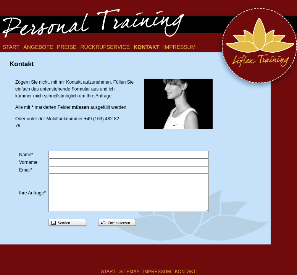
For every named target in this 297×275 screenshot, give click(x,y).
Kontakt (146, 47)
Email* (27, 170)
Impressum (179, 47)
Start (11, 47)
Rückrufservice (105, 47)
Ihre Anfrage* (33, 193)
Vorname (29, 162)
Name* (27, 154)
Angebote (38, 47)
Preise (66, 47)
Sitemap (129, 271)
